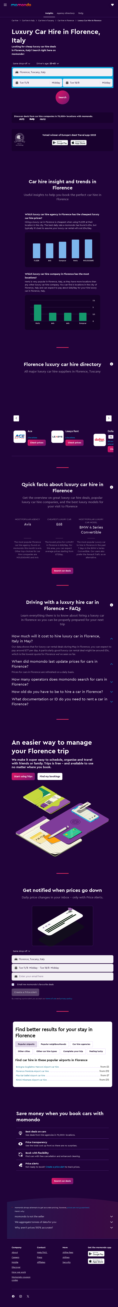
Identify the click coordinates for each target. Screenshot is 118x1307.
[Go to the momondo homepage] (21, 4)
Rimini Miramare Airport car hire (35, 1087)
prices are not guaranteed (82, 1215)
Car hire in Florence (69, 20)
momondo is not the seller (65, 1223)
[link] (40, 443)
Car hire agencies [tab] (85, 1044)
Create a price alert (58, 1174)
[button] (5, 4)
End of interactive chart (30, 321)
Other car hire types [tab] (50, 1051)
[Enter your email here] (67, 976)
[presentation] (80, 142)
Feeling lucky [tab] (28, 1058)
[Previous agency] (20, 418)
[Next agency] (109, 418)
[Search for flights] (5, 14)
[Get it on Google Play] (62, 143)
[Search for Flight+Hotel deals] (5, 34)
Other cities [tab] (27, 1051)
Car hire (18, 20)
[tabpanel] (64, 274)
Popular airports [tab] (30, 1044)
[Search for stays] (5, 21)
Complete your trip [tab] (77, 1051)
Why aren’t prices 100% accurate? (65, 1235)
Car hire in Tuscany (49, 20)
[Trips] (5, 42)
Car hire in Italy (32, 20)
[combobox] (25, 63)
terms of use (54, 999)
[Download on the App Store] (80, 143)
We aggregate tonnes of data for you (65, 1229)
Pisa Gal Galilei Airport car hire (34, 1083)
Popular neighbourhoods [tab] (57, 1044)
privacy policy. (70, 999)
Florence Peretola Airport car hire (36, 1078)
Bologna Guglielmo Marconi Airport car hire (41, 1074)
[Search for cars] (5, 27)
